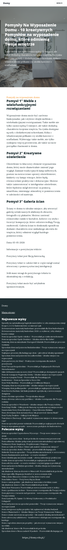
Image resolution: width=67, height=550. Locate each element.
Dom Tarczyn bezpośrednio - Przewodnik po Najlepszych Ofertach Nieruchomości (31, 367)
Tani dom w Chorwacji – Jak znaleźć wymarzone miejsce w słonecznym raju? (32, 419)
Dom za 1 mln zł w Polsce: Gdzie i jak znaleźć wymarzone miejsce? (30, 447)
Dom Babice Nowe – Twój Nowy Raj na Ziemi (21, 479)
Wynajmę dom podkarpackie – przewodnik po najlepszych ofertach (31, 388)
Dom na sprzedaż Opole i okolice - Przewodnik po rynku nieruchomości (32, 336)
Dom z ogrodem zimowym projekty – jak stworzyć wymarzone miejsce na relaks (32, 524)
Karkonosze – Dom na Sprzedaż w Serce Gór (21, 380)
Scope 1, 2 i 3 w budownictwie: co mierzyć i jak (21, 326)
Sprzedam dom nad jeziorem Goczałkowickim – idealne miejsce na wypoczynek (30, 356)
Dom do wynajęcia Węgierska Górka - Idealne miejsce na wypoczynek (32, 375)
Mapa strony (8, 312)
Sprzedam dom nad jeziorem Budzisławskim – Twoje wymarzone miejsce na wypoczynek (33, 348)
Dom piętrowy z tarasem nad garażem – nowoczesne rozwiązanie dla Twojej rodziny (32, 494)
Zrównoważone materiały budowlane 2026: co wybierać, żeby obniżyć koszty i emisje (31, 332)
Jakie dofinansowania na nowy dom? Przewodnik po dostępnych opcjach (33, 372)
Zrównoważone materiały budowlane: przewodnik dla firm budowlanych (33, 328)
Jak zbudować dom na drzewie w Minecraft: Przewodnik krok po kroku (32, 471)
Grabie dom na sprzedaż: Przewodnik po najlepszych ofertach (28, 460)
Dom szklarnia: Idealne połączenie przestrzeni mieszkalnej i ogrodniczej (33, 441)
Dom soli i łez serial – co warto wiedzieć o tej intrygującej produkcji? (31, 463)
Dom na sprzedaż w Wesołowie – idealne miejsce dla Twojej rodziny (31, 404)
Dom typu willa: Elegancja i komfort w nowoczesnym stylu (27, 474)
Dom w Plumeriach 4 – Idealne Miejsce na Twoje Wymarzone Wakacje (32, 512)
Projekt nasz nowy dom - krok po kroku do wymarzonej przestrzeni (31, 439)
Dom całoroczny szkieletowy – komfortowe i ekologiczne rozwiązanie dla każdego (33, 518)
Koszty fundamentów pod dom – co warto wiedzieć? (24, 455)
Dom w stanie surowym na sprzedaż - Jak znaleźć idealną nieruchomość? (33, 515)
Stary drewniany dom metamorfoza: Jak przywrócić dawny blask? (30, 413)
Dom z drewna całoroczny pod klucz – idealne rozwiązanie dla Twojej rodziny (32, 400)
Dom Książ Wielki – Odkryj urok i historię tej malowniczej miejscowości (32, 407)
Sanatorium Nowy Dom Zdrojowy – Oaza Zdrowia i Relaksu (27, 410)
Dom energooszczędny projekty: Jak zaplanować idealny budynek (30, 509)
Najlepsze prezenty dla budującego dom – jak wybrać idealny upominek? (33, 353)
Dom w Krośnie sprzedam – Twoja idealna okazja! (23, 396)
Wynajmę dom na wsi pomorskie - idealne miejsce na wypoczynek (30, 385)
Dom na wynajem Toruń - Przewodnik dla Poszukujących (26, 377)
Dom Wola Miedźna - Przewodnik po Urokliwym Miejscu (26, 383)
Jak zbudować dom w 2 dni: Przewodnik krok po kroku (25, 485)
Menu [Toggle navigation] (59, 3)
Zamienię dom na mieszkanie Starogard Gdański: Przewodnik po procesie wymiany (33, 343)
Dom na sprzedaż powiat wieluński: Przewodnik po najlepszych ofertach (33, 423)
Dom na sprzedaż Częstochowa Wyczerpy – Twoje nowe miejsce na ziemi (31, 434)
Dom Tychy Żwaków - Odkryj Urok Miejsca (20, 415)
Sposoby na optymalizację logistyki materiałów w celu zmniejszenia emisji (33, 323)
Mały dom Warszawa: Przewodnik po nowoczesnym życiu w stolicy (30, 487)
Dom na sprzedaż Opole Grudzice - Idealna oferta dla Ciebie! (28, 339)
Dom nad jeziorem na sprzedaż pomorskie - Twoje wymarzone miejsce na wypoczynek (33, 505)
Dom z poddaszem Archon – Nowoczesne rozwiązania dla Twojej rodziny (33, 490)
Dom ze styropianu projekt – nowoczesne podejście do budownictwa (31, 426)
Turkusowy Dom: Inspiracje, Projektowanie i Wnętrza (25, 444)
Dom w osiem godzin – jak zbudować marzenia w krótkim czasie (29, 482)
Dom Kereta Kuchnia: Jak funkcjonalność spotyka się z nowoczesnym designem (31, 392)
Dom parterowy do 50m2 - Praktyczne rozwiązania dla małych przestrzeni (29, 362)
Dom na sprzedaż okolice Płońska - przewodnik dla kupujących (29, 449)
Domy (6, 3)
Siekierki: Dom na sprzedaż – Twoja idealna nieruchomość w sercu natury (33, 452)
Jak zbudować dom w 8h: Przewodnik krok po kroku (24, 528)
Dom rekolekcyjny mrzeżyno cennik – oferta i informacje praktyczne (31, 458)
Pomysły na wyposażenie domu (23, 97)
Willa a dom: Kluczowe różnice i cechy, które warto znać (26, 477)
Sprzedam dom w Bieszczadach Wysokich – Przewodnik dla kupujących (32, 531)
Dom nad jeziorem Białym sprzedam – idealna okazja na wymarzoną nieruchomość (31, 467)
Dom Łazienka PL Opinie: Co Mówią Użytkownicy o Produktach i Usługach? (29, 499)
